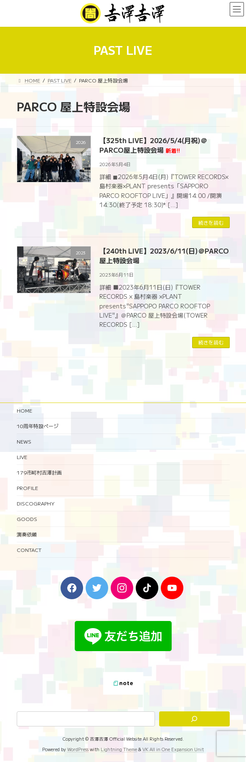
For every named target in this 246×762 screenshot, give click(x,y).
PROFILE (27, 487)
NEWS (24, 441)
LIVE (22, 456)
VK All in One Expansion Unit (173, 750)
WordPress (78, 750)
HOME (24, 410)
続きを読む (210, 222)
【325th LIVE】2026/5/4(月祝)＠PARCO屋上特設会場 (153, 144)
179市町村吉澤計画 (39, 472)
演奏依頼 (27, 534)
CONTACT (29, 549)
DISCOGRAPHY (36, 503)
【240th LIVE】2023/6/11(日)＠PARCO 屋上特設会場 (164, 255)
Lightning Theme (119, 750)
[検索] (194, 719)
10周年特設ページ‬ (37, 425)
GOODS (27, 518)
